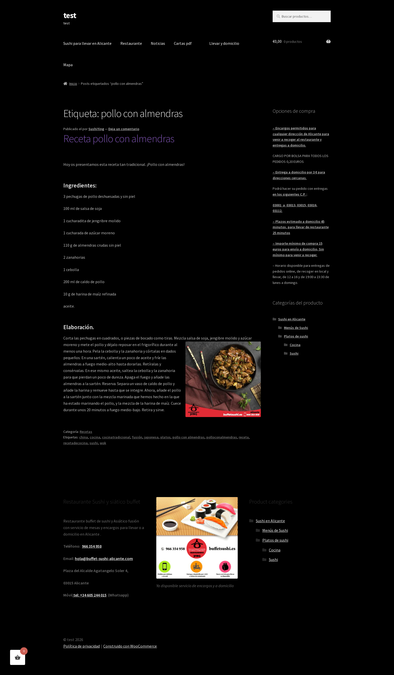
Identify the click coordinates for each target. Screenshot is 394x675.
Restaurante (131, 43)
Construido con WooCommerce (130, 646)
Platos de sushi (296, 336)
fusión (137, 437)
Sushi (294, 353)
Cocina (295, 345)
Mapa (68, 64)
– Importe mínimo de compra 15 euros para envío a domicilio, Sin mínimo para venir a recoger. (298, 249)
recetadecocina (75, 443)
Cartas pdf (183, 43)
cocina (95, 437)
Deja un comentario (123, 129)
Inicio (73, 83)
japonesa (151, 437)
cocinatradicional (116, 437)
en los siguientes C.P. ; (290, 194)
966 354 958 (92, 546)
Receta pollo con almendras (118, 138)
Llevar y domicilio (224, 43)
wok (103, 443)
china (83, 437)
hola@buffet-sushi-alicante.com (104, 558)
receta (244, 437)
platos (165, 437)
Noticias (158, 43)
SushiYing (96, 129)
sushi (93, 443)
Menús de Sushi (296, 327)
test (69, 15)
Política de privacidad (81, 646)
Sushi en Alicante (291, 319)
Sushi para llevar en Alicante (87, 43)
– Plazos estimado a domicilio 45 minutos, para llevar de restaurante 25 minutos (301, 227)
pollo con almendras (188, 437)
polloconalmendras (221, 437)
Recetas (86, 431)
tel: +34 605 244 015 (90, 594)
